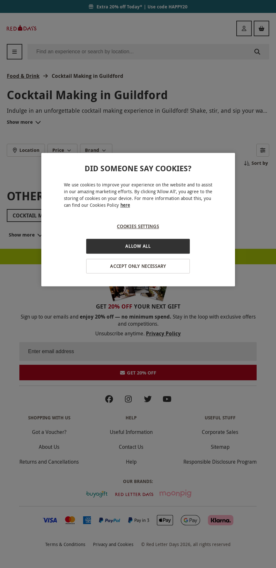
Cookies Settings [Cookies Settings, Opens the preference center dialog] (138, 227)
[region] (138, 220)
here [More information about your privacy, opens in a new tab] (125, 205)
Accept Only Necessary (138, 266)
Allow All (137, 246)
